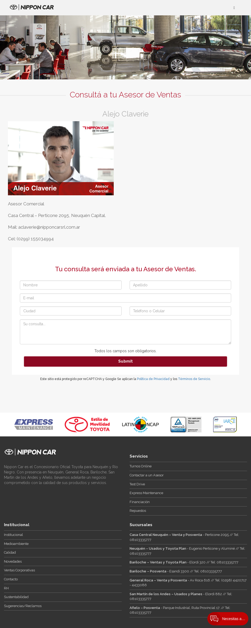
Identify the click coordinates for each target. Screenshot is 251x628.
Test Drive (137, 484)
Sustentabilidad (16, 597)
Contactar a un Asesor (147, 475)
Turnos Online (141, 466)
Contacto (11, 579)
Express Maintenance (146, 493)
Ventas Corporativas (19, 570)
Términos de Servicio (194, 379)
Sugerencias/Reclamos (23, 606)
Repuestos (138, 511)
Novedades (13, 561)
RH (6, 588)
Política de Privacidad (153, 379)
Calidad (10, 552)
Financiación (140, 502)
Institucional (13, 535)
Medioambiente (16, 544)
